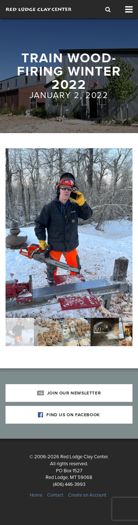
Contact (55, 495)
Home (36, 495)
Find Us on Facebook (69, 414)
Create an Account (87, 495)
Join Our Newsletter (69, 393)
